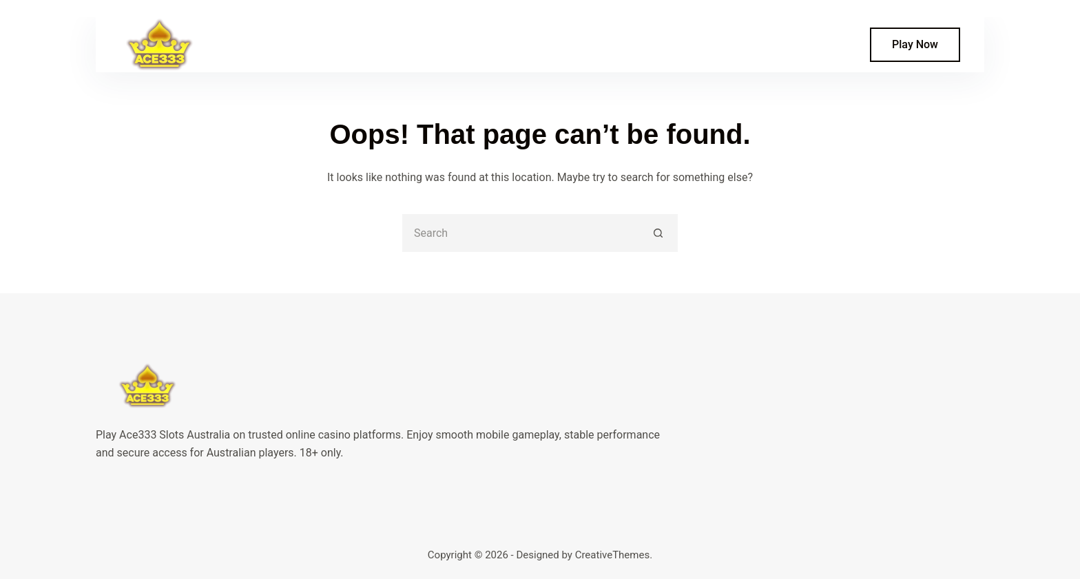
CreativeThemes (612, 555)
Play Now (915, 44)
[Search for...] (521, 233)
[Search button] (659, 233)
